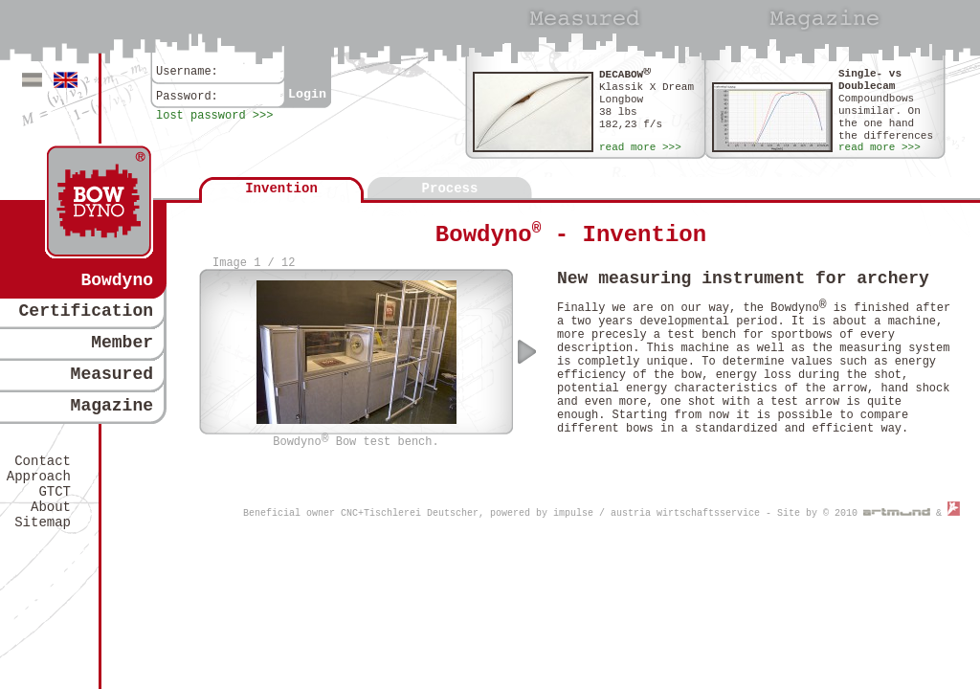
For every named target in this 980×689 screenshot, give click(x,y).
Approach (39, 476)
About (51, 507)
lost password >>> (214, 115)
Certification (86, 311)
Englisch (66, 80)
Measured (112, 374)
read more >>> (640, 147)
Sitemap (42, 522)
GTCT (54, 492)
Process (450, 188)
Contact (42, 461)
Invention (281, 188)
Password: (187, 96)
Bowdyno (116, 280)
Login (307, 94)
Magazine (112, 405)
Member (122, 342)
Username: (187, 71)
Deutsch (32, 80)
